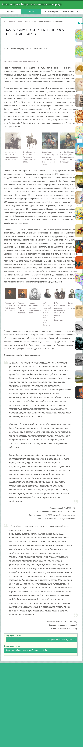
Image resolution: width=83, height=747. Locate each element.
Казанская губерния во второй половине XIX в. (27, 650)
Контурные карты (71, 11)
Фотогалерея (51, 11)
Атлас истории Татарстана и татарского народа (31, 4)
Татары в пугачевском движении (61, 640)
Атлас (31, 11)
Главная (11, 11)
